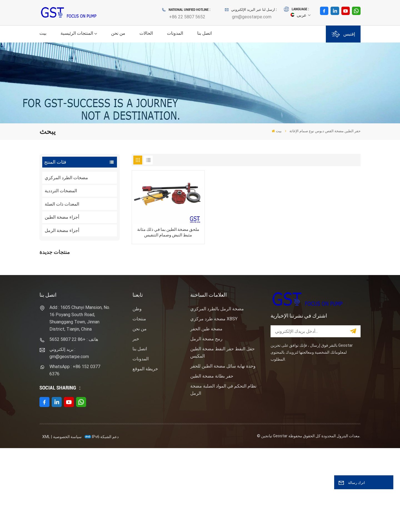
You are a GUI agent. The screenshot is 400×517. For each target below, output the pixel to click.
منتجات (139, 387)
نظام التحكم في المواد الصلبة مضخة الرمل (223, 458)
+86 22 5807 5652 (187, 16)
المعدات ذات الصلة (62, 204)
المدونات (175, 33)
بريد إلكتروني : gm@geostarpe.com (69, 422)
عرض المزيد (82, 280)
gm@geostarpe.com (251, 16)
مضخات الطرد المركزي (66, 177)
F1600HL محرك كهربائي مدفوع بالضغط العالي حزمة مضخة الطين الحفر (92, 269)
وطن (137, 377)
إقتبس (343, 34)
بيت (42, 33)
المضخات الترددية (61, 190)
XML (46, 505)
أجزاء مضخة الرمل (62, 230)
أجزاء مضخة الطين (62, 217)
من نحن (118, 33)
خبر (135, 407)
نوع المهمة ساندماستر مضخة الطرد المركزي (89, 303)
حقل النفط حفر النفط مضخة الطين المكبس (222, 421)
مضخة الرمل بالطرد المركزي (217, 377)
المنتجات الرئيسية (77, 33)
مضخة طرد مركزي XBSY (214, 387)
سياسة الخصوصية (67, 505)
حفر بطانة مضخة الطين (211, 445)
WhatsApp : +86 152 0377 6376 (74, 439)
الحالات (146, 33)
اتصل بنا (204, 33)
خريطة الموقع (145, 437)
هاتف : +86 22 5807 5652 (73, 408)
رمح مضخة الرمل (206, 407)
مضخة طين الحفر (206, 397)
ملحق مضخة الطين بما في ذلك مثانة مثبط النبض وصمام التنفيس (168, 232)
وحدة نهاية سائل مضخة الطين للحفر (223, 435)
